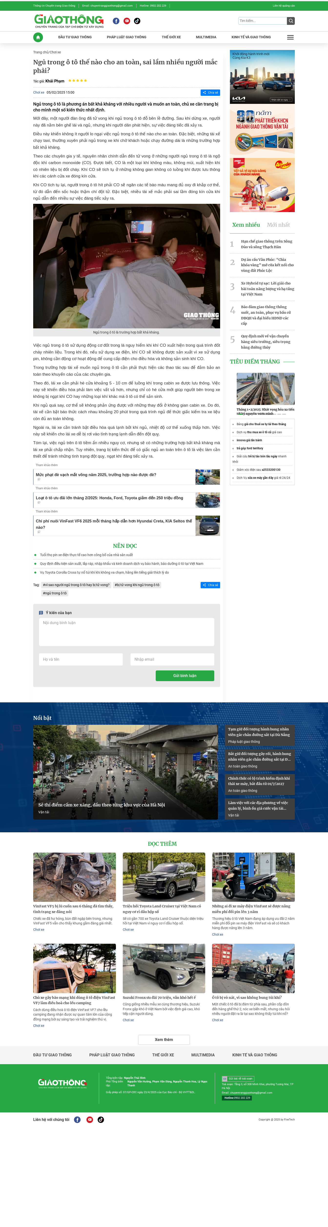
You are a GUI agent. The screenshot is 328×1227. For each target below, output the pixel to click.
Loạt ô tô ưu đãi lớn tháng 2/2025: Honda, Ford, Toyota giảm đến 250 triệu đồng (109, 499)
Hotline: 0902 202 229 (153, 5)
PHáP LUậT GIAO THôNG (126, 37)
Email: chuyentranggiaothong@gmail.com (107, 5)
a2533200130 (271, 469)
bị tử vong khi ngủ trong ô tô (138, 585)
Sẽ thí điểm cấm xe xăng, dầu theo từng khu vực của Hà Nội (101, 805)
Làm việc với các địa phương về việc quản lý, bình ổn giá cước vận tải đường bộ (258, 806)
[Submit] (291, 21)
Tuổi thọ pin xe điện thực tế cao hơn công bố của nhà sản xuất (86, 555)
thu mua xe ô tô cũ (259, 432)
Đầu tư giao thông (52, 1055)
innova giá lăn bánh (249, 440)
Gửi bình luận (184, 675)
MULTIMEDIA (206, 37)
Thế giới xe (163, 1055)
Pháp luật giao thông (244, 742)
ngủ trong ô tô (56, 593)
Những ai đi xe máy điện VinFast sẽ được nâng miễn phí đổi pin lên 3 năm (251, 909)
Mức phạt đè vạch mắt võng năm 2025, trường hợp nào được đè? (96, 476)
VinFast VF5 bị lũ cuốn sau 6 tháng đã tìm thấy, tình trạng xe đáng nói (73, 909)
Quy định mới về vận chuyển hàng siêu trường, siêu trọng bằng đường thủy (265, 342)
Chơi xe (55, 52)
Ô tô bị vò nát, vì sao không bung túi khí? (247, 997)
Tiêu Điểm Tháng (255, 362)
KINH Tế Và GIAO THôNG (251, 37)
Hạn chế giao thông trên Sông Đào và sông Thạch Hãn (266, 244)
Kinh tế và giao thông (254, 1055)
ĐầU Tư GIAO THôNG (75, 37)
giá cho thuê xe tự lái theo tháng (265, 424)
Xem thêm (164, 1039)
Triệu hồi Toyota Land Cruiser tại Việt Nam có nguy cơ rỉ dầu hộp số (162, 909)
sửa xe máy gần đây (260, 478)
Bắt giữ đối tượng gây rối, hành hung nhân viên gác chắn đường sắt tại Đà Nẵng (259, 757)
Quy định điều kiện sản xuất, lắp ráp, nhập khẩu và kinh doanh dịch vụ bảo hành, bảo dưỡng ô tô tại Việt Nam (121, 564)
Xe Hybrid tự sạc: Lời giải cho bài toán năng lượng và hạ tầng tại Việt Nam (267, 289)
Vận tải (43, 812)
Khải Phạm (54, 81)
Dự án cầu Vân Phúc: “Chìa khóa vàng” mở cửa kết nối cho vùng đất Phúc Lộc (267, 265)
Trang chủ (40, 52)
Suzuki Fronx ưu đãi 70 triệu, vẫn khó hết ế (159, 997)
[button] (241, 414)
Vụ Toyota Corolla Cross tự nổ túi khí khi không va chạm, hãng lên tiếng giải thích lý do (104, 572)
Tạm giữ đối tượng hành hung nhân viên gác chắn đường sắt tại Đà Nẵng (259, 732)
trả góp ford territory (250, 448)
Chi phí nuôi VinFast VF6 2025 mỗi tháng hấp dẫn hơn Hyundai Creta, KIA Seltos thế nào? (114, 526)
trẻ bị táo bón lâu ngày (262, 456)
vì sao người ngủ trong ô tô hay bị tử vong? (77, 585)
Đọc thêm (162, 844)
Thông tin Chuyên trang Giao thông (54, 5)
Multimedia (203, 1055)
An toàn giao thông (242, 766)
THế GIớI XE (171, 37)
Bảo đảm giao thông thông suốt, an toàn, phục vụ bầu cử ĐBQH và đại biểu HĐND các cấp (266, 315)
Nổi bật (42, 718)
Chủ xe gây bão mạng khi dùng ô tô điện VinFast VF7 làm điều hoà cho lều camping (74, 1000)
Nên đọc (125, 546)
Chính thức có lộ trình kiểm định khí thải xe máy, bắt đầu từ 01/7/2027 (259, 781)
